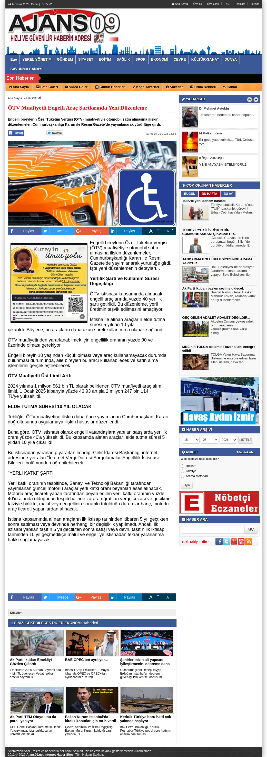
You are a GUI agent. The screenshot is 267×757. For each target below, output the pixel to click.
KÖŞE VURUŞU (211, 159)
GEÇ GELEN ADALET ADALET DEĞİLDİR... (216, 317)
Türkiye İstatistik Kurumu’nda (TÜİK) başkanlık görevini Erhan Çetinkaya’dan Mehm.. (232, 209)
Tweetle (55, 231)
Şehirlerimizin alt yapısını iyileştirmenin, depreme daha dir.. (145, 664)
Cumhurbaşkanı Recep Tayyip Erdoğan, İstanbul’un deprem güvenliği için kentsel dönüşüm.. (142, 673)
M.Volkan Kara (210, 134)
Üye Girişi (213, 3)
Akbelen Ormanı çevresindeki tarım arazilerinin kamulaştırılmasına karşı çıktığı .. (232, 327)
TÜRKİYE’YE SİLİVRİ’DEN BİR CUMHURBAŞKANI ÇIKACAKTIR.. (209, 232)
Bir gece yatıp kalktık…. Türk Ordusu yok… (226, 142)
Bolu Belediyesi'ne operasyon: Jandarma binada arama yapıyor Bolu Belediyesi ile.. (233, 271)
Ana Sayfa (180, 3)
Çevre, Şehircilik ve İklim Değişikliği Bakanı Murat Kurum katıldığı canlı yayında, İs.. (89, 730)
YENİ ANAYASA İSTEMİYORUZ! (223, 165)
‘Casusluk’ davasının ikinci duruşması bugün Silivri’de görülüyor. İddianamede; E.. (231, 242)
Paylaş (21, 231)
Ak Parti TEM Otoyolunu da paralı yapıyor (33, 719)
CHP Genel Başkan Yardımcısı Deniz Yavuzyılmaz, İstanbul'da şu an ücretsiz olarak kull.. (35, 730)
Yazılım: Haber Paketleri (231, 752)
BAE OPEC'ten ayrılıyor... (86, 660)
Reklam (240, 3)
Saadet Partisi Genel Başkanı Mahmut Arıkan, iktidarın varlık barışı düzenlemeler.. (233, 296)
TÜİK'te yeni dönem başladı (204, 201)
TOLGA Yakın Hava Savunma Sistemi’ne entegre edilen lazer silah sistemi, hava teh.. (233, 359)
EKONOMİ (33, 98)
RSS (228, 3)
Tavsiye (188, 471)
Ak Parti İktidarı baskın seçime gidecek (213, 288)
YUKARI (240, 749)
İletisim (255, 3)
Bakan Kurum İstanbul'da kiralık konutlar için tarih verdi (90, 719)
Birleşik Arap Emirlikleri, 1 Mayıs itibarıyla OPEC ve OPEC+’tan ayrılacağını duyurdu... (87, 673)
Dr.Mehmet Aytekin (214, 109)
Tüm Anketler (246, 452)
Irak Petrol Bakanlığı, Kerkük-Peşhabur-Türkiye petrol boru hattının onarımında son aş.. (145, 730)
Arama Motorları (194, 476)
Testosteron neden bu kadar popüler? (226, 115)
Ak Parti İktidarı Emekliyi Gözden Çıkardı (31, 662)
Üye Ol (197, 3)
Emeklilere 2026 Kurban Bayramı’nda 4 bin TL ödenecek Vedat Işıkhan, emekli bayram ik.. (35, 673)
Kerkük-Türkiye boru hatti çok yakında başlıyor (145, 719)
